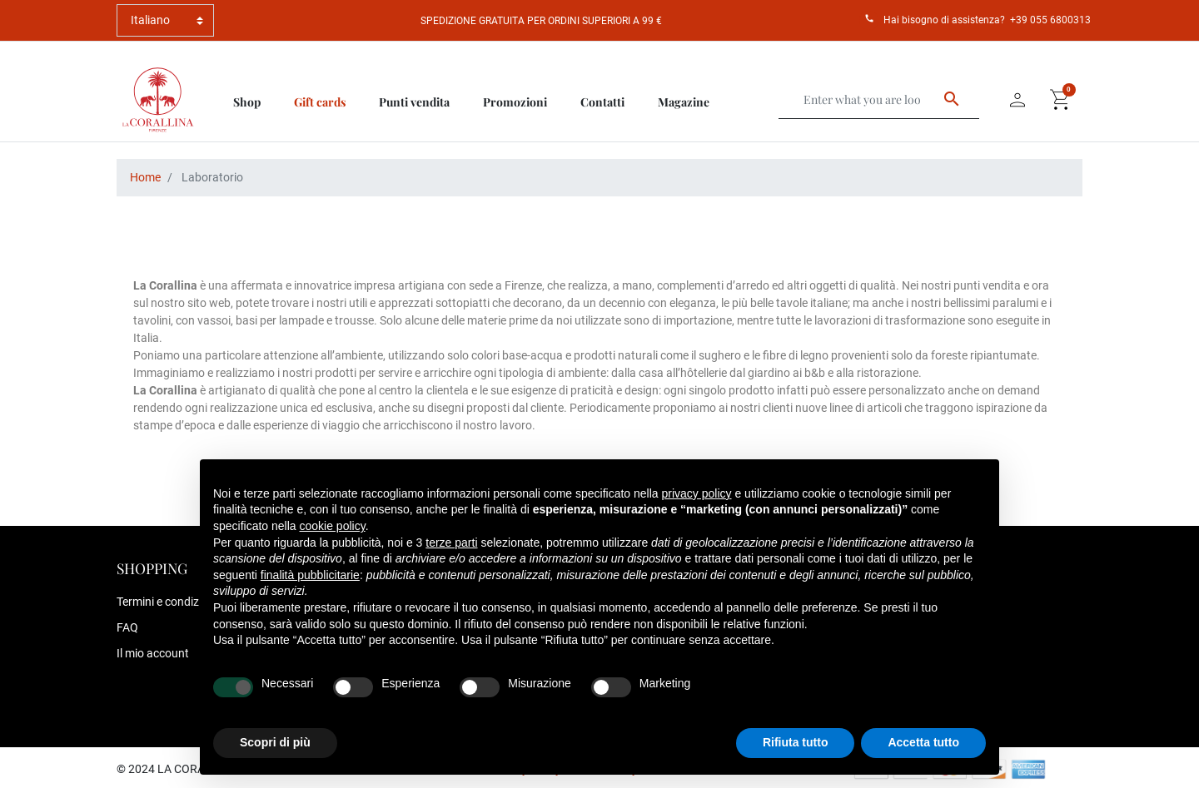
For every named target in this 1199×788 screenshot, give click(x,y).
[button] (1060, 99)
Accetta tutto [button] (923, 742)
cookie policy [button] (333, 526)
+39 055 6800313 (1050, 20)
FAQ (127, 627)
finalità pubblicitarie (310, 575)
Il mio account (153, 653)
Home (145, 177)
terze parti (451, 542)
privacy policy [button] (697, 493)
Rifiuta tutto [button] (795, 742)
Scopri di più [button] (275, 742)
